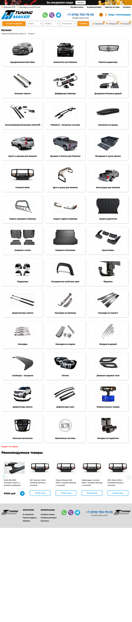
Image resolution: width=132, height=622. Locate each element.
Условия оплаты (76, 7)
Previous (3, 570)
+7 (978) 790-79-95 (80, 14)
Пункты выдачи (29, 612)
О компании (28, 608)
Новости (26, 615)
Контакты (127, 7)
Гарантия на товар (112, 7)
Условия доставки (94, 7)
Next (128, 570)
